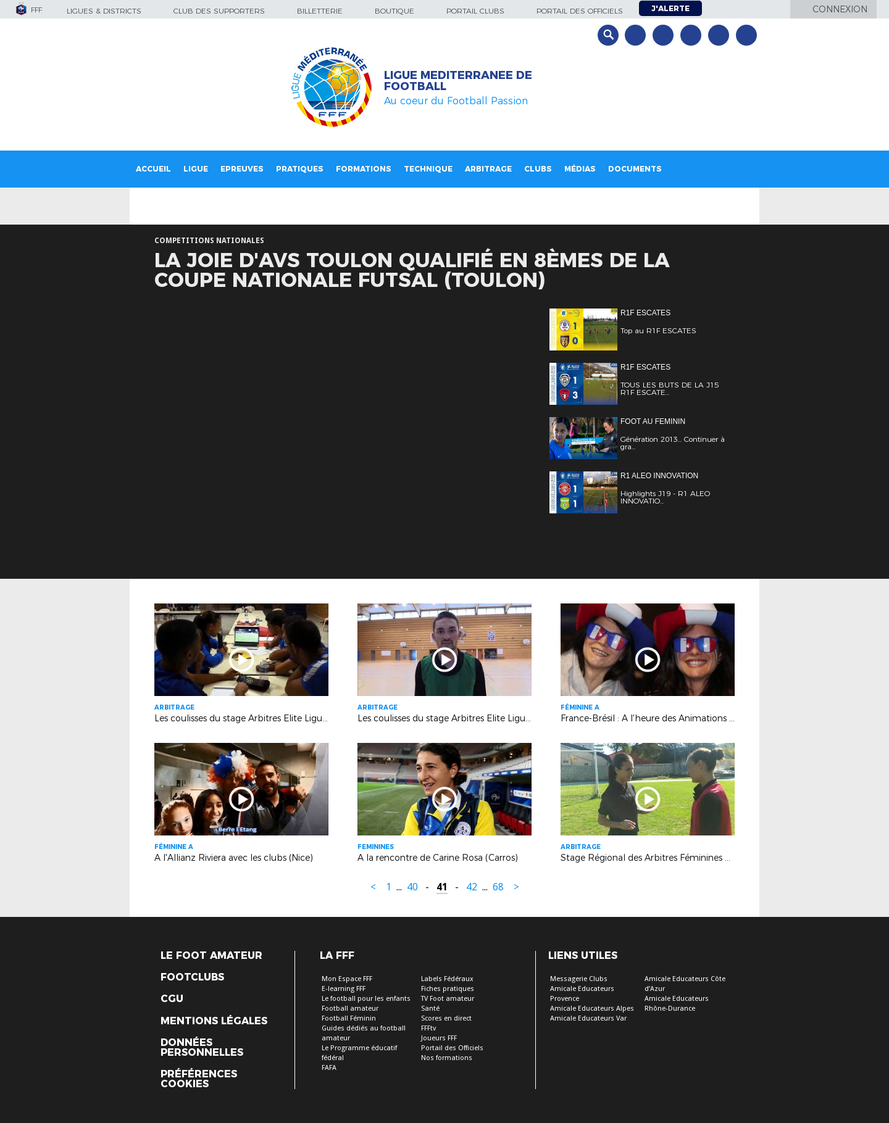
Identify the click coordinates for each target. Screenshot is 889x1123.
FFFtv (428, 1028)
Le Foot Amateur (211, 956)
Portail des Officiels (452, 1048)
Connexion (839, 9)
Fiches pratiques (447, 989)
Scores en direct (446, 1018)
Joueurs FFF (439, 1038)
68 (498, 887)
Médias (580, 168)
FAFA (329, 1068)
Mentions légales (214, 1021)
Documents (635, 168)
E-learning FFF (343, 989)
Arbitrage (488, 168)
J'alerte (670, 8)
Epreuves (242, 168)
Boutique (394, 10)
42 (471, 887)
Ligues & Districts (104, 10)
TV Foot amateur (447, 999)
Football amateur (350, 1009)
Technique (428, 168)
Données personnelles (202, 1048)
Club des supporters (219, 10)
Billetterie (320, 10)
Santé (430, 1009)
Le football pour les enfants (366, 999)
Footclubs (192, 977)
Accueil (153, 168)
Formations (363, 168)
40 (412, 887)
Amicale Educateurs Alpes (592, 1009)
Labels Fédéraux (447, 979)
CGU (172, 999)
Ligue (195, 168)
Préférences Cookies (199, 1079)
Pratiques (299, 168)
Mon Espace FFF (347, 979)
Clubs (538, 168)
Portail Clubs (475, 10)
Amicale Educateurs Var (588, 1018)
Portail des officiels (579, 10)
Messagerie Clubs (578, 979)
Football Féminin (349, 1018)
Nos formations (446, 1058)
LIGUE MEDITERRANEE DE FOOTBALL (458, 80)
